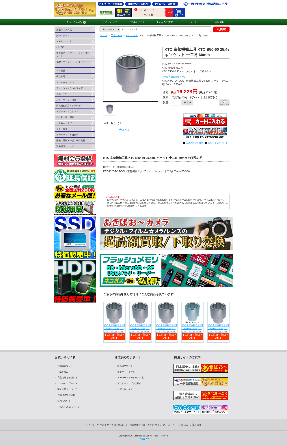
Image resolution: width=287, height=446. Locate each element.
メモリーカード (64, 41)
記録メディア (63, 35)
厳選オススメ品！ (65, 29)
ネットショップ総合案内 (129, 383)
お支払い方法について (68, 406)
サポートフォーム (126, 371)
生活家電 (60, 76)
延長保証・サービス (66, 146)
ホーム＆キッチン (65, 82)
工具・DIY (61, 94)
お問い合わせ (184, 425)
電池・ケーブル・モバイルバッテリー (72, 63)
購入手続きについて (67, 389)
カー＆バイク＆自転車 (67, 134)
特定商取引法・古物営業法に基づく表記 (134, 425)
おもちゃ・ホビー (65, 123)
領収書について (65, 366)
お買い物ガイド (125, 389)
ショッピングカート (67, 383)
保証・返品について (218, 143)
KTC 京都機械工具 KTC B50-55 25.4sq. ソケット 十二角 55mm (166, 328)
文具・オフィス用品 (66, 99)
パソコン (60, 47)
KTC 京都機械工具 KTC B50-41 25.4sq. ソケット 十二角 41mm (114, 328)
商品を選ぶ (62, 371)
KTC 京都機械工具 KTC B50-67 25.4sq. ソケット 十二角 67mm (218, 328)
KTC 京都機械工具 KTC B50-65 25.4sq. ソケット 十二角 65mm (192, 328)
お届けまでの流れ (66, 395)
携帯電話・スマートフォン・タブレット (72, 54)
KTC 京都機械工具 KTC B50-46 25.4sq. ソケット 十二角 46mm (140, 328)
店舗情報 (219, 22)
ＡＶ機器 (60, 70)
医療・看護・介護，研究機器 (70, 140)
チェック (125, 129)
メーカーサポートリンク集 (130, 377)
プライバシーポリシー (166, 425)
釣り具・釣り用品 (65, 117)
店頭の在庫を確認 (194, 143)
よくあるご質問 (164, 22)
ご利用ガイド (137, 22)
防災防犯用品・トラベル (68, 105)
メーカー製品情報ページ (174, 76)
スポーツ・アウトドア (67, 111)
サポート (192, 22)
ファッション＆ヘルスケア (69, 88)
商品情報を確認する (67, 377)
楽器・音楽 (61, 129)
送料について (64, 401)
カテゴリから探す (75, 22)
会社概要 (197, 425)
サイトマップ (109, 22)
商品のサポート (125, 366)
